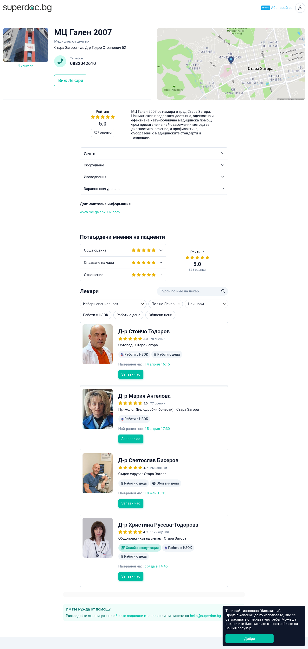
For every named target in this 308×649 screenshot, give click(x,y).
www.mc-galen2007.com (23, 213)
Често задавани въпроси (231, 134)
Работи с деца (51, 316)
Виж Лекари (70, 81)
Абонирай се (276, 8)
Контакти (154, 615)
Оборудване (77, 166)
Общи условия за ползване (154, 621)
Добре (249, 638)
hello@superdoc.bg (175, 138)
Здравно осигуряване (77, 189)
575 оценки (26, 134)
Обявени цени (83, 316)
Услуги (77, 154)
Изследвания (77, 178)
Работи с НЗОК (18, 316)
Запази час (54, 375)
